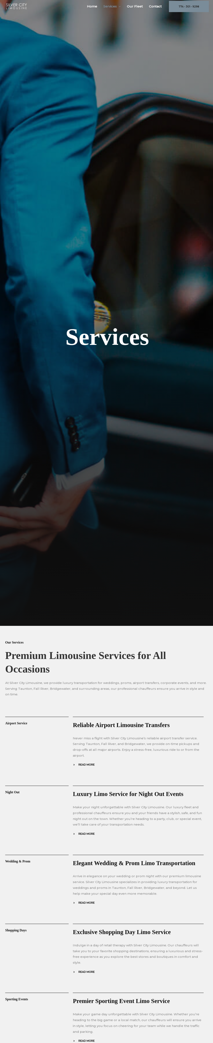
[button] (119, 6)
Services (112, 6)
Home (92, 6)
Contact (155, 6)
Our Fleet (135, 6)
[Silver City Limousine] (16, 6)
